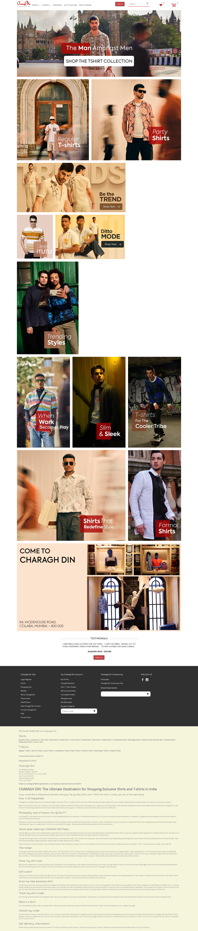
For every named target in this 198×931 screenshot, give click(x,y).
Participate (105, 679)
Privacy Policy (26, 717)
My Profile (65, 679)
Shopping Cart (26, 687)
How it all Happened (31, 798)
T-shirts (46, 5)
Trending (57, 5)
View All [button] (99, 657)
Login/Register (26, 679)
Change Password (67, 683)
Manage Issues (66, 698)
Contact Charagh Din (28, 710)
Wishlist (24, 691)
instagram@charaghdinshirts (38, 784)
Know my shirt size (30, 860)
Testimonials (25, 698)
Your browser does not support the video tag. (147, 172)
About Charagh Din (28, 694)
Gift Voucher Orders (68, 691)
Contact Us (39, 756)
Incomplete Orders (68, 694)
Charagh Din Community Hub (112, 683)
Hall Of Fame (25, 702)
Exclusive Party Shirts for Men (152, 740)
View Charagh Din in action (31, 706)
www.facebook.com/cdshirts (71, 784)
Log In (120, 4)
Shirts (36, 5)
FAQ (22, 713)
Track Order (85, 5)
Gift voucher (70, 5)
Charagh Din (27, 765)
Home (23, 683)
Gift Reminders (66, 702)
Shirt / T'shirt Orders (68, 687)
